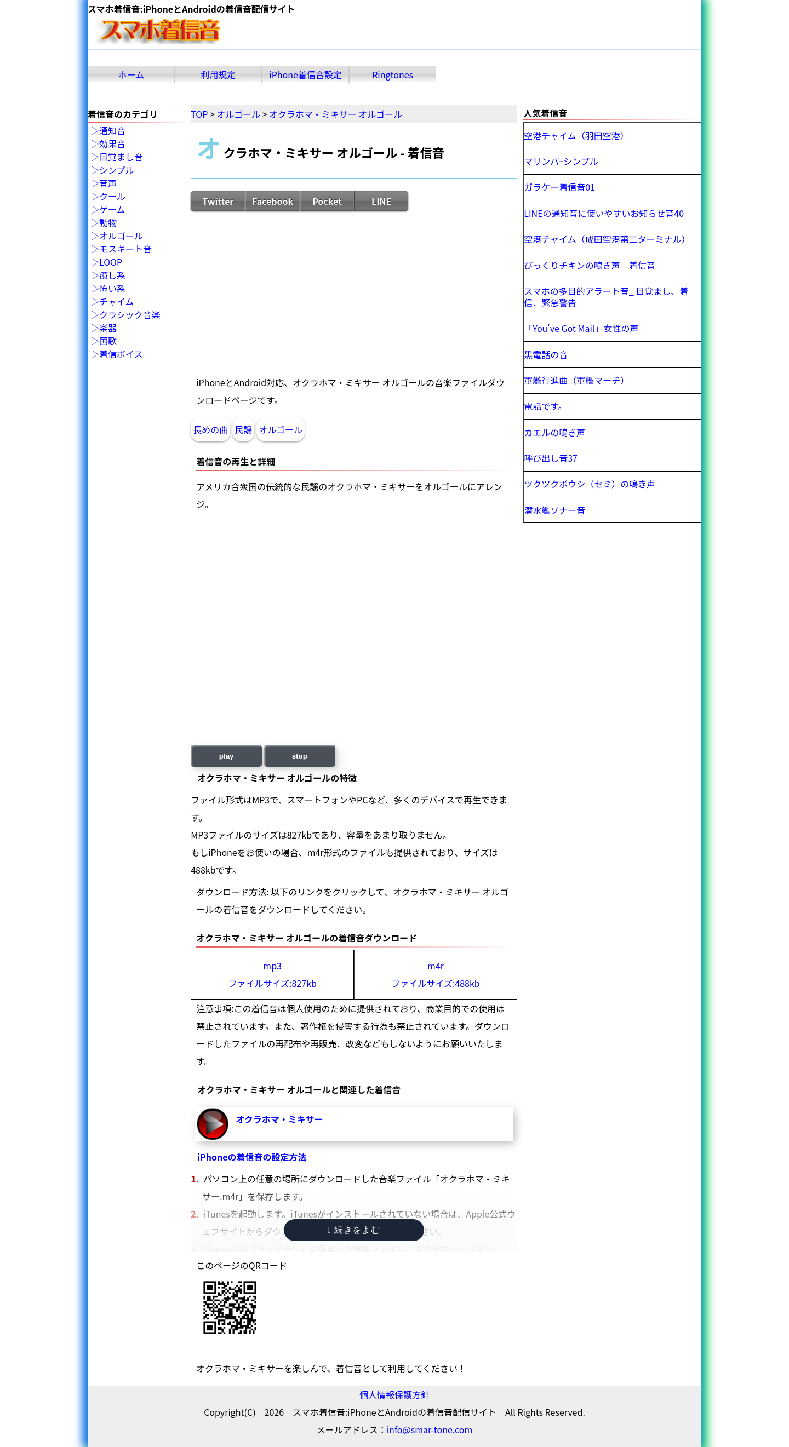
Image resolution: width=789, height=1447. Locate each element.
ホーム (131, 74)
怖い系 (112, 289)
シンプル (116, 170)
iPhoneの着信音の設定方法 (251, 1156)
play (226, 756)
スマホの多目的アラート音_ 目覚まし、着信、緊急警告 (606, 296)
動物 (108, 223)
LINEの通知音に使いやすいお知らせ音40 (604, 213)
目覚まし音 (121, 157)
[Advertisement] (354, 292)
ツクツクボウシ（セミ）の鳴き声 (589, 483)
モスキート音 (125, 249)
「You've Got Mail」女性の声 (581, 328)
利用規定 (218, 74)
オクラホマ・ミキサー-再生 (212, 1123)
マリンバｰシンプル (561, 161)
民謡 (243, 429)
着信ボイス (121, 354)
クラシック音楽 (130, 315)
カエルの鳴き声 (554, 432)
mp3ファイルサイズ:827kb (272, 974)
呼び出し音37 (551, 457)
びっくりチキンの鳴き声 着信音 (589, 265)
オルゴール (280, 429)
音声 (108, 183)
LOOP (110, 262)
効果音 (112, 144)
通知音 (112, 131)
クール (112, 197)
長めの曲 (210, 429)
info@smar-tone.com (430, 1429)
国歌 (108, 341)
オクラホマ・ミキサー (279, 1119)
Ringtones (392, 74)
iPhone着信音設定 (305, 74)
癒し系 (112, 275)
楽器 (108, 328)
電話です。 (545, 405)
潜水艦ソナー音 (554, 509)
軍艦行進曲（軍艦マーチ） (576, 380)
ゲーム (112, 210)
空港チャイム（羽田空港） (576, 135)
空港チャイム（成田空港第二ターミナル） (607, 238)
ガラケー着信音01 (559, 186)
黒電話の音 (546, 354)
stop (299, 756)
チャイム (116, 302)
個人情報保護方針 (394, 1394)
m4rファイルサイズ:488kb (435, 974)
